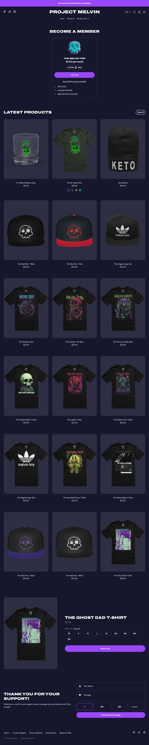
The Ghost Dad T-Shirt (96, 618)
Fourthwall (31, 738)
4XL (134, 633)
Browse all (70, 19)
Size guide (76, 629)
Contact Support (19, 733)
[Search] (134, 12)
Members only (83, 19)
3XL (125, 633)
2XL (115, 633)
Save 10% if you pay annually (74, 81)
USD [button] (7, 733)
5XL (69, 639)
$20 (119, 707)
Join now (74, 75)
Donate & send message (110, 715)
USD (128, 12)
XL (107, 633)
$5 (85, 707)
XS (69, 633)
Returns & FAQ (65, 733)
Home (62, 19)
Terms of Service (35, 733)
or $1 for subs (74, 67)
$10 (102, 707)
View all (140, 112)
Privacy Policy (51, 733)
